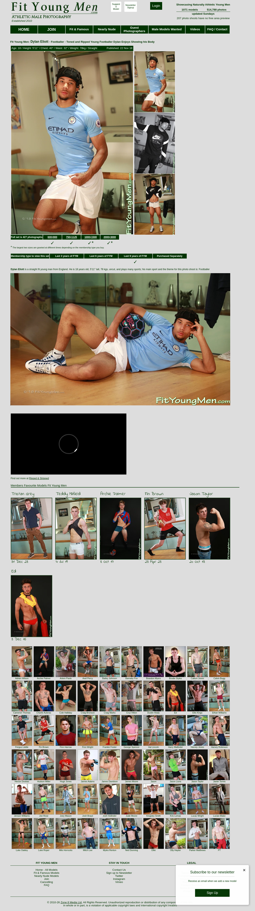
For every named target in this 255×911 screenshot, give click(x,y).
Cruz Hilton (131, 712)
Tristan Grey (22, 494)
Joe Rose (43, 816)
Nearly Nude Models (46, 875)
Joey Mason (66, 816)
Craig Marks (109, 712)
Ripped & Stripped (39, 478)
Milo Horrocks (65, 850)
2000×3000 (110, 237)
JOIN (51, 29)
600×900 (52, 237)
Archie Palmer (113, 494)
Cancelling (46, 882)
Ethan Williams (219, 712)
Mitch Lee (87, 850)
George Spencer (131, 747)
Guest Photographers (134, 29)
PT (219, 850)
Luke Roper (43, 850)
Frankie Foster (110, 747)
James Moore (131, 781)
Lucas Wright (197, 816)
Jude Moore (131, 816)
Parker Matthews (197, 850)
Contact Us (119, 869)
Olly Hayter (175, 850)
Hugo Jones (66, 781)
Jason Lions (175, 781)
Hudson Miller (43, 781)
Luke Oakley (22, 850)
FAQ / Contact (217, 29)
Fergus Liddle (21, 747)
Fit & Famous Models (46, 872)
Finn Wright (87, 747)
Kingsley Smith (153, 816)
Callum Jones (197, 678)
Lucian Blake (219, 816)
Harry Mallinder (175, 747)
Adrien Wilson (22, 678)
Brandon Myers (153, 678)
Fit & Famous (79, 29)
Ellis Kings (197, 712)
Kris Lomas (175, 816)
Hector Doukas (22, 781)
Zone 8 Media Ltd (71, 902)
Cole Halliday (65, 712)
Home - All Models (47, 869)
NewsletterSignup (131, 6)
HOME (23, 29)
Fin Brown (154, 494)
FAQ (46, 885)
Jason (153, 781)
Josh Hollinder (110, 816)
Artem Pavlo (66, 678)
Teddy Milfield (68, 494)
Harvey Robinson (219, 747)
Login (156, 6)
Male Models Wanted (167, 29)
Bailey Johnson (109, 678)
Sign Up (212, 893)
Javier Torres (219, 781)
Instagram (119, 878)
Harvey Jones (197, 747)
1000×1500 (91, 237)
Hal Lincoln (153, 747)
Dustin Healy (153, 712)
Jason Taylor (201, 494)
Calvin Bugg (219, 678)
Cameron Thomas (21, 712)
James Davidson (110, 781)
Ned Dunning (131, 850)
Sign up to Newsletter (119, 872)
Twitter (119, 875)
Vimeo (119, 882)
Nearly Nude (107, 29)
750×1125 (71, 237)
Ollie (153, 850)
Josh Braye (87, 816)
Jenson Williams (22, 816)
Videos (195, 29)
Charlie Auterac (43, 712)
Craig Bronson (87, 712)
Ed (13, 571)
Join (46, 878)
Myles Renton (109, 850)
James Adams (87, 781)
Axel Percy (87, 678)
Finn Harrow (66, 747)
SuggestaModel (116, 6)
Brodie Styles (175, 678)
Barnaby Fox (131, 678)
